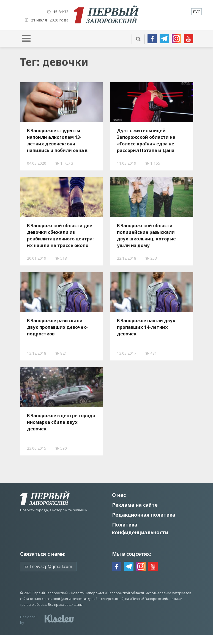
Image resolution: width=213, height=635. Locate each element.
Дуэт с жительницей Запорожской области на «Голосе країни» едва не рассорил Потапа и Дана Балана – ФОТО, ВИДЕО (146, 140)
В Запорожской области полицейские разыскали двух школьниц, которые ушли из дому (146, 235)
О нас (119, 495)
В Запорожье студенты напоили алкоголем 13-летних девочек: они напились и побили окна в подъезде (57, 140)
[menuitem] (196, 12)
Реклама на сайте (135, 504)
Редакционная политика (143, 514)
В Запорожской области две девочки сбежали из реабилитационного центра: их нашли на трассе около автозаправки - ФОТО (60, 235)
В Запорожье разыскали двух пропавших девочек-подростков (57, 327)
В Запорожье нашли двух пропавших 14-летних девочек (146, 327)
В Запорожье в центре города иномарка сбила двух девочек (61, 422)
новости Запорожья (87, 593)
